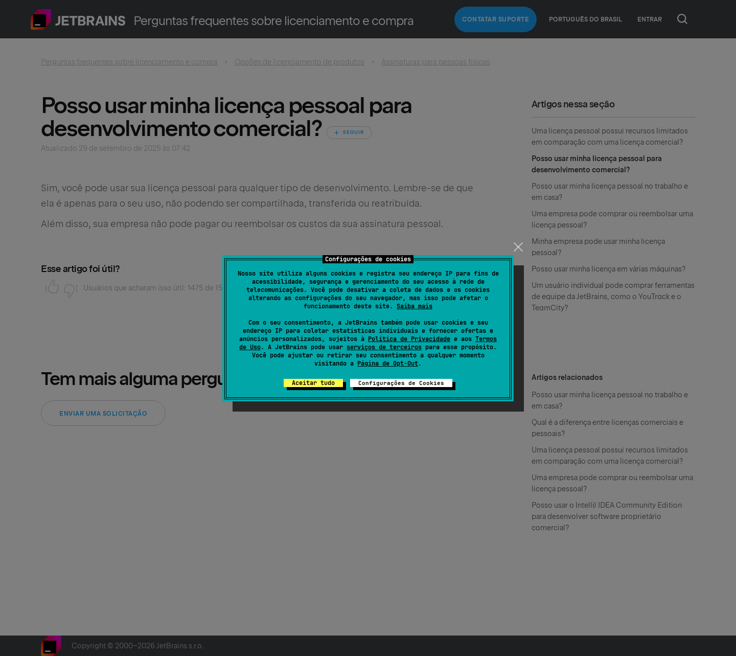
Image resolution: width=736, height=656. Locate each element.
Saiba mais (414, 306)
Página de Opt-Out (387, 363)
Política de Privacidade (409, 339)
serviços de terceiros (384, 347)
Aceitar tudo (313, 383)
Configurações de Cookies (401, 383)
